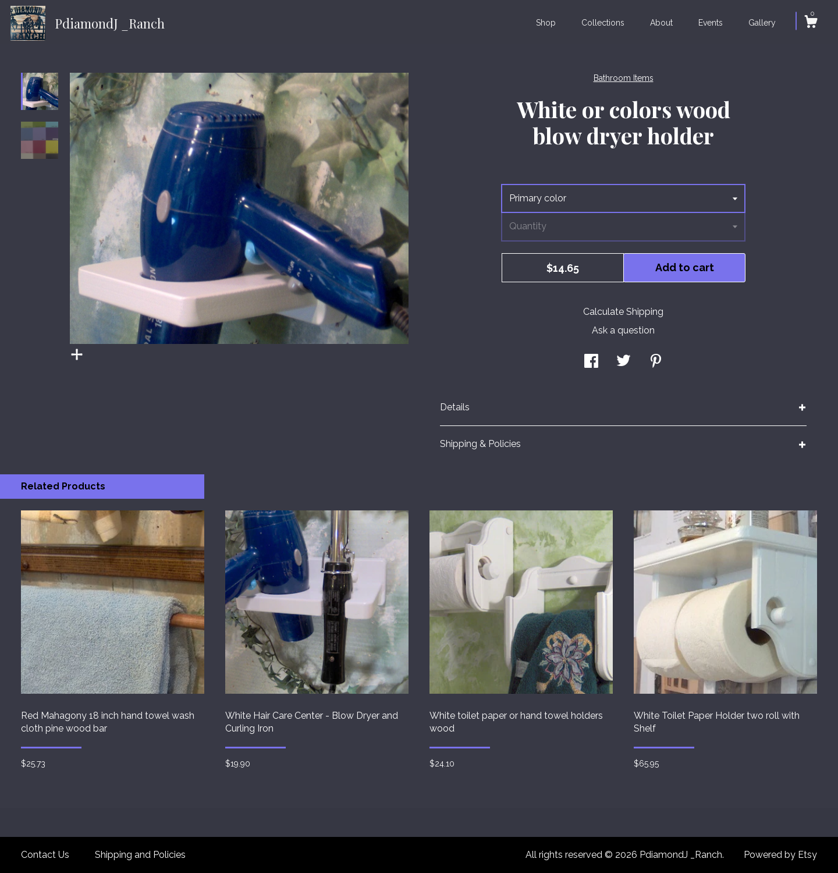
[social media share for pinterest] (656, 362)
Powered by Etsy (780, 854)
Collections (602, 22)
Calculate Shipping (623, 311)
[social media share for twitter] (623, 362)
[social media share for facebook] (591, 362)
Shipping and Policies (140, 854)
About (661, 22)
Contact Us (45, 854)
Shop (546, 22)
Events (710, 22)
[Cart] (810, 23)
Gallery (762, 22)
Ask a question (623, 330)
